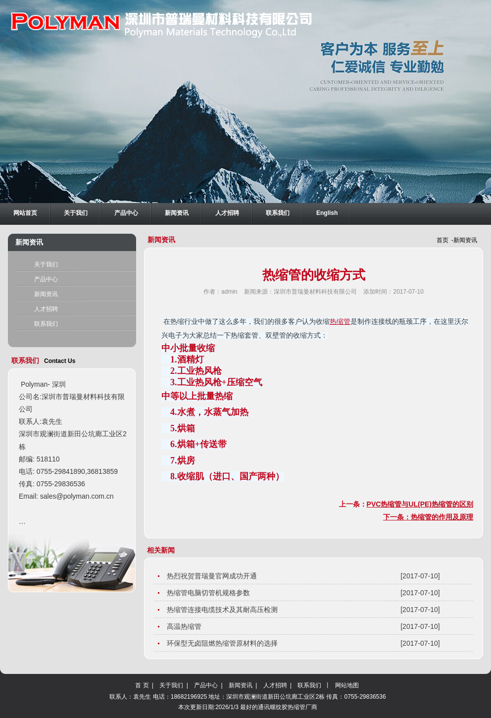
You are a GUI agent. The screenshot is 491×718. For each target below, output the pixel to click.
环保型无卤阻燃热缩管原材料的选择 (224, 643)
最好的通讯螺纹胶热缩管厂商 (278, 707)
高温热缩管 (186, 626)
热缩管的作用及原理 (442, 517)
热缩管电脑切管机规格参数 (210, 593)
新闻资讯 (46, 294)
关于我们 (46, 264)
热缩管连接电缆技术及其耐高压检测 (224, 610)
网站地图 (347, 685)
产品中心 (46, 279)
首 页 (142, 685)
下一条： (397, 517)
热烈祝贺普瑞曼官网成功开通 (214, 576)
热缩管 (340, 321)
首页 (442, 240)
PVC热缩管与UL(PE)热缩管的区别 (420, 504)
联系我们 (46, 323)
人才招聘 (46, 309)
